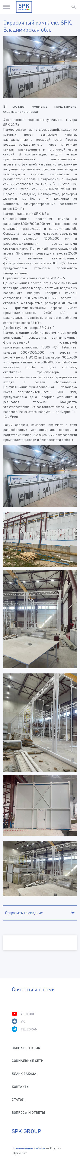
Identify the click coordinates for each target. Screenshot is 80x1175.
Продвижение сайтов (28, 1148)
